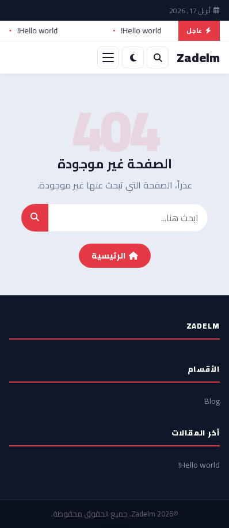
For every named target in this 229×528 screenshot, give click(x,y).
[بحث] (158, 57)
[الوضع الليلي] (133, 57)
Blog (212, 401)
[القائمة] (108, 57)
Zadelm (143, 514)
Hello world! (137, 31)
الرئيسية (114, 255)
